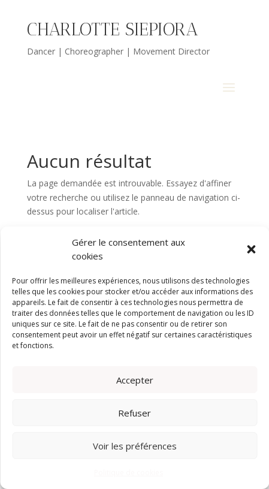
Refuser (134, 413)
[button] (251, 249)
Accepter (134, 380)
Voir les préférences (135, 446)
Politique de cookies (128, 472)
